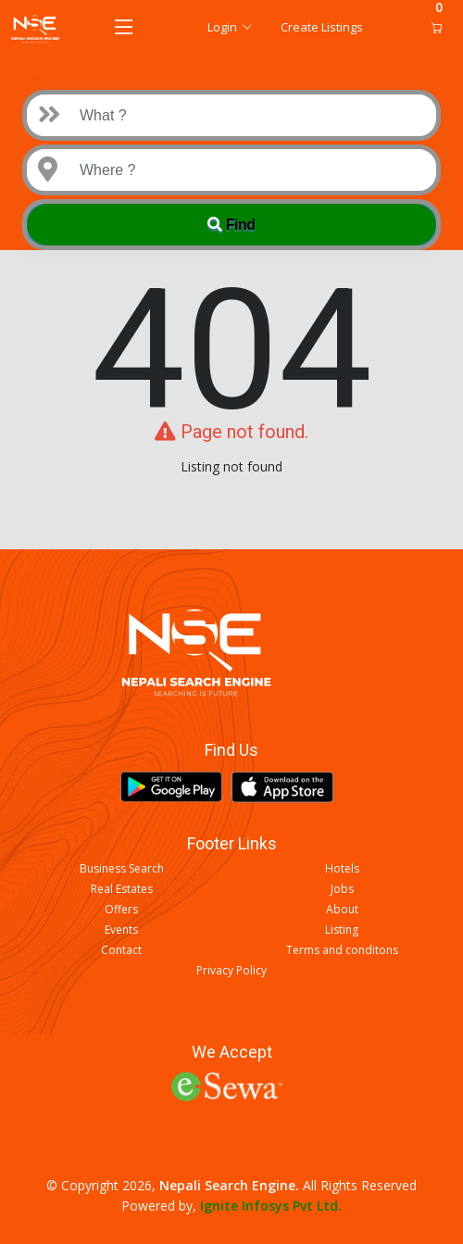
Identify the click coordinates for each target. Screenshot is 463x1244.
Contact (121, 950)
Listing (341, 930)
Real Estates (122, 889)
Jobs (342, 889)
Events (121, 930)
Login (230, 27)
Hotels (342, 868)
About (342, 909)
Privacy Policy (231, 970)
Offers (121, 909)
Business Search (122, 868)
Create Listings (322, 27)
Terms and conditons (342, 950)
